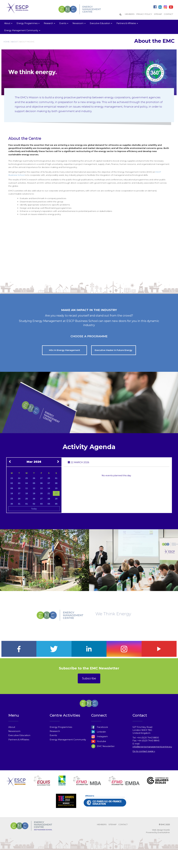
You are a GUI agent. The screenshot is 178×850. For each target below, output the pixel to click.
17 (19, 493)
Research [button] (49, 23)
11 (26, 488)
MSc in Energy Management (64, 350)
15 (56, 488)
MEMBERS (130, 14)
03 (19, 483)
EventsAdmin (164, 832)
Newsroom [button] (79, 23)
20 (41, 493)
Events (53, 735)
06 (41, 483)
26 (34, 478)
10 (19, 488)
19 (34, 493)
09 (11, 488)
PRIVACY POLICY (144, 14)
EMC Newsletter (103, 746)
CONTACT (168, 14)
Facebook (99, 727)
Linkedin (98, 731)
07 (49, 483)
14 (49, 488)
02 (11, 483)
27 (41, 478)
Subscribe (89, 678)
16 (11, 493)
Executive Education (19, 735)
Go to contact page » (144, 751)
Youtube (98, 741)
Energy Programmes (61, 727)
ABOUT (14, 41)
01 (56, 478)
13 (41, 488)
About (11, 727)
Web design (157, 830)
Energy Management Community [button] (22, 30)
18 (26, 493)
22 (56, 493)
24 (19, 478)
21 (49, 493)
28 (49, 478)
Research (55, 731)
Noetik (167, 830)
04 (26, 483)
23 (11, 478)
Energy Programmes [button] (28, 23)
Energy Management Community (68, 739)
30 (11, 503)
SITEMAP (158, 14)
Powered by (151, 832)
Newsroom (14, 731)
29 (56, 498)
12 (34, 488)
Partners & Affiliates (18, 739)
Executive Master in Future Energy (113, 350)
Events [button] (63, 23)
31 (19, 503)
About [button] (8, 23)
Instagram (99, 736)
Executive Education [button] (101, 23)
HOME (6, 41)
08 (56, 483)
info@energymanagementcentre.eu (152, 746)
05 (34, 483)
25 (26, 478)
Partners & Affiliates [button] (127, 23)
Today (34, 508)
